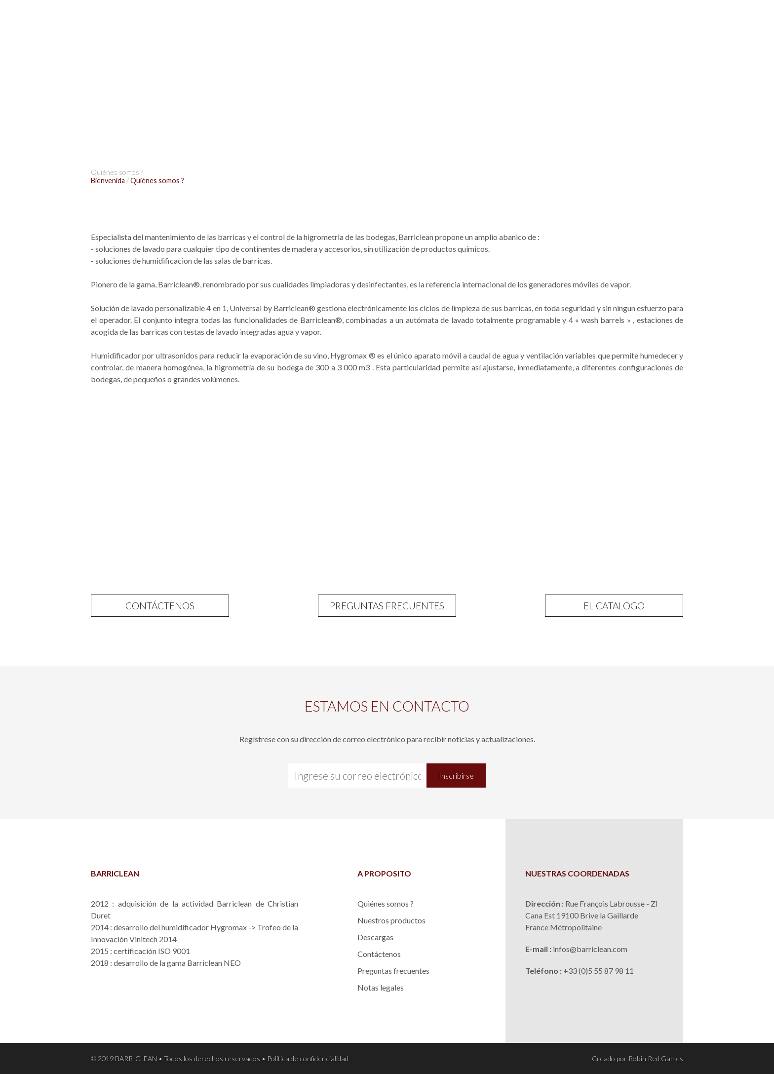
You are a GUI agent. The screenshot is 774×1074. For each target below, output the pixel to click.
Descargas (375, 937)
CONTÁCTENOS (159, 605)
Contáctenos (379, 953)
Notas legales (380, 987)
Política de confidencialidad (307, 1058)
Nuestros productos (391, 920)
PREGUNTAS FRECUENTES (387, 605)
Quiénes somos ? (385, 903)
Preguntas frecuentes (393, 970)
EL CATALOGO (614, 605)
